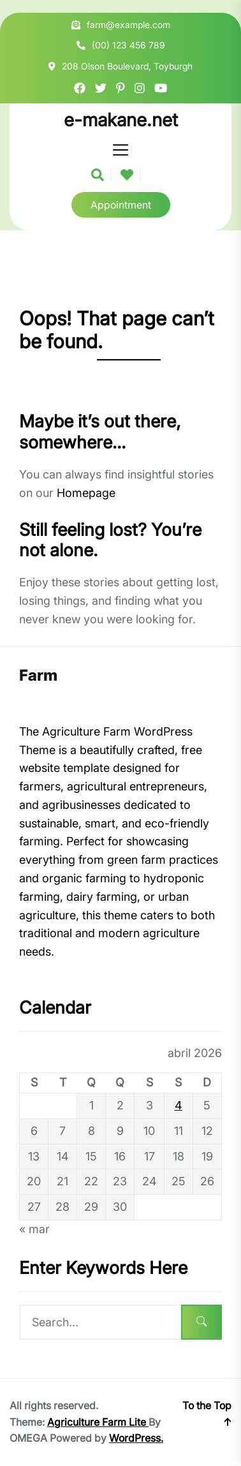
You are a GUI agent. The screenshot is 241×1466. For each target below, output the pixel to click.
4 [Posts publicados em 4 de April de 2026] (178, 1105)
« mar (34, 1229)
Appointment (121, 204)
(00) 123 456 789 (128, 45)
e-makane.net (121, 120)
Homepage (86, 493)
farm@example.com (128, 24)
